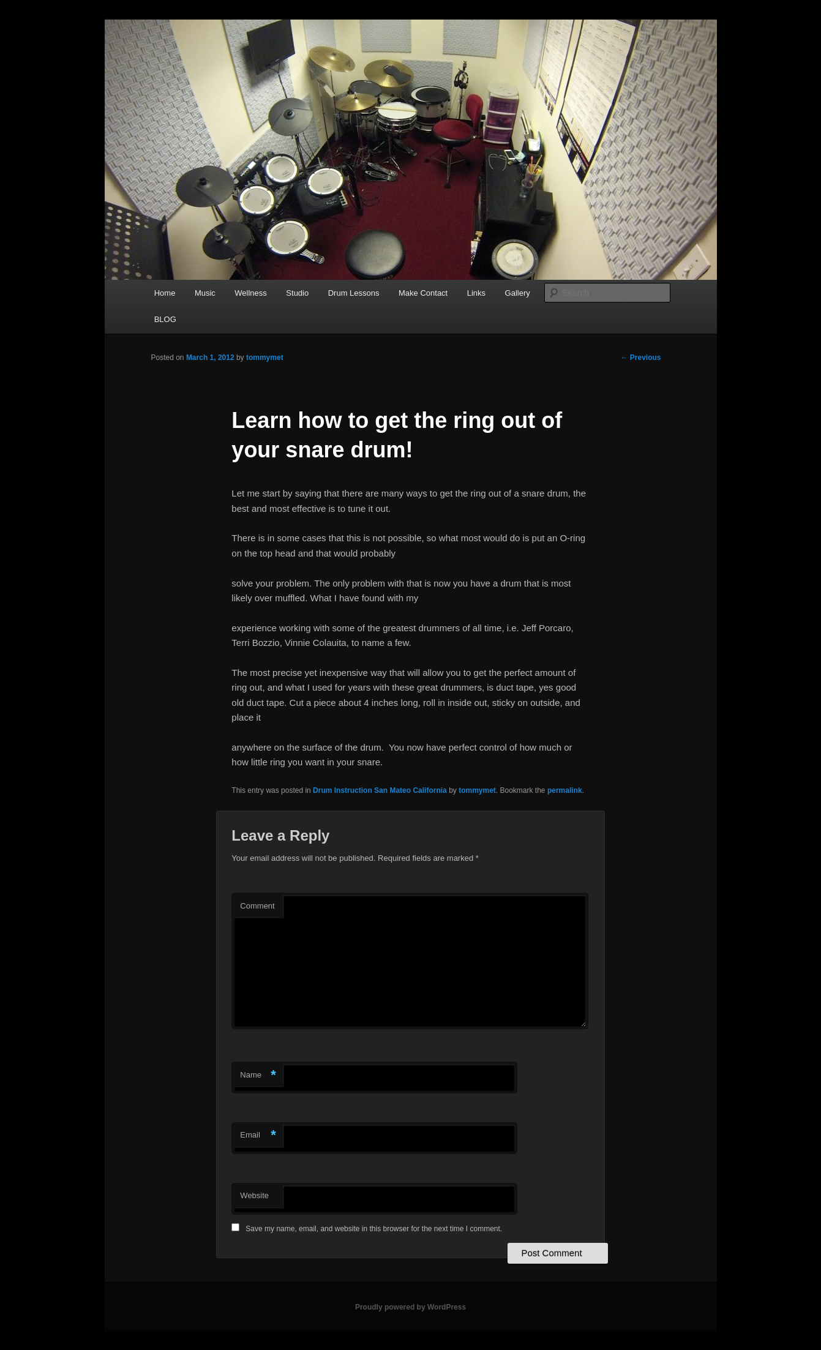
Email (258, 1135)
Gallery (517, 293)
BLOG (165, 319)
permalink (564, 790)
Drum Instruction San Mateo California (380, 790)
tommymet (264, 357)
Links (476, 293)
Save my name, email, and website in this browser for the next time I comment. (374, 1228)
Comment (257, 905)
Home (165, 293)
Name (258, 1075)
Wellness (250, 293)
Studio (297, 293)
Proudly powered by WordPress (410, 1307)
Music (205, 293)
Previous (640, 357)
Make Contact (423, 293)
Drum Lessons (354, 293)
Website (254, 1195)
